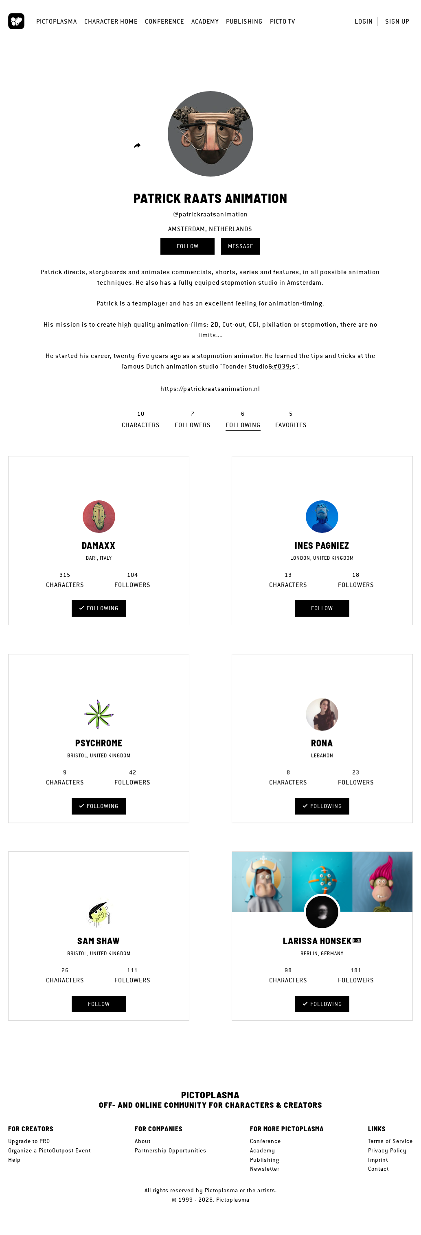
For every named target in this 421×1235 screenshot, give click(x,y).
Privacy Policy (387, 1150)
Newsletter (264, 1168)
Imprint (378, 1159)
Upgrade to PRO (29, 1141)
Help (14, 1159)
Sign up (397, 21)
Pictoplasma (56, 21)
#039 (281, 366)
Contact (378, 1168)
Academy (205, 21)
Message (240, 246)
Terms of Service (390, 1141)
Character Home (111, 21)
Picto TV (282, 21)
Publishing (244, 21)
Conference (164, 21)
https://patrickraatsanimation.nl (210, 388)
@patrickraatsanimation (210, 214)
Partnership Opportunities (170, 1150)
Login (364, 21)
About (143, 1141)
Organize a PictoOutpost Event (49, 1150)
